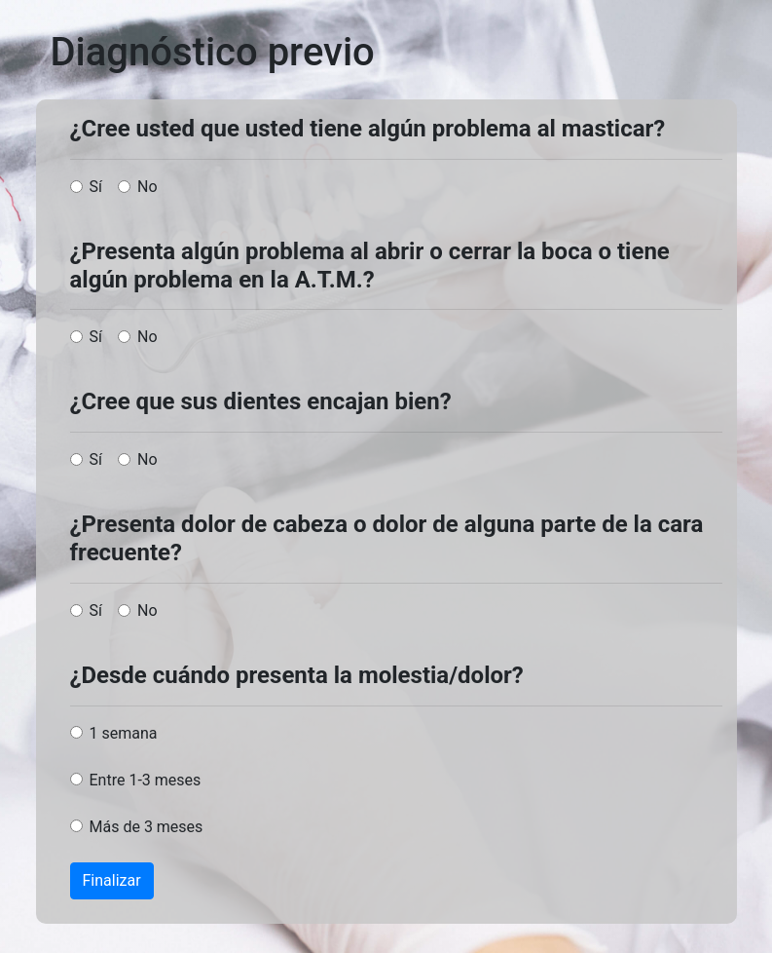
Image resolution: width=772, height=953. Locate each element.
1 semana (124, 733)
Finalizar (112, 880)
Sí (96, 186)
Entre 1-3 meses (146, 780)
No (147, 186)
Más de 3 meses (146, 827)
